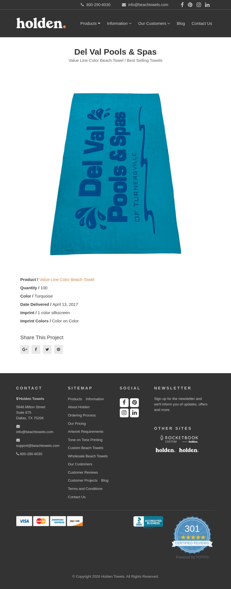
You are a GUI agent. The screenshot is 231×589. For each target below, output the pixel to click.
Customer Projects (82, 480)
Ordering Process (82, 415)
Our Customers (154, 23)
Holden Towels (31, 399)
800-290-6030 (29, 454)
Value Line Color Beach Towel (66, 279)
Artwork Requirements (85, 431)
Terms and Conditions (85, 489)
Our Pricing (77, 423)
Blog (181, 23)
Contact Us (202, 23)
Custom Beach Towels (85, 448)
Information (119, 23)
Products (90, 23)
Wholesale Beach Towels (88, 456)
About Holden (79, 407)
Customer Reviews (83, 472)
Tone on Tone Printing (85, 440)
